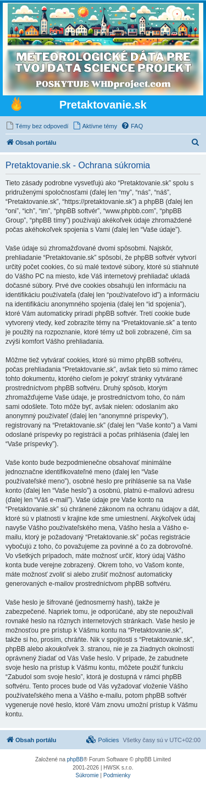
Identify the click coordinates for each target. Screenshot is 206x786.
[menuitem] (37, 126)
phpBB (75, 759)
